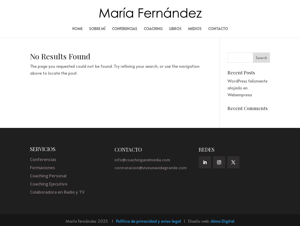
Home (77, 29)
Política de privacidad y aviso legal (148, 221)
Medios (195, 29)
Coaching (153, 29)
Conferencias (124, 29)
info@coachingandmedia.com (142, 159)
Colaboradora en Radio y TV (57, 192)
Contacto (218, 29)
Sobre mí (97, 29)
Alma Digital (222, 221)
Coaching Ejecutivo (48, 184)
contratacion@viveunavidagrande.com (151, 167)
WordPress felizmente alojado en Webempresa (247, 87)
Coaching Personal (48, 176)
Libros (175, 29)
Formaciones (42, 167)
